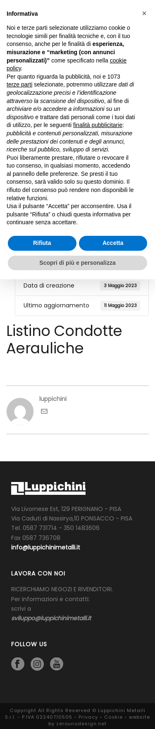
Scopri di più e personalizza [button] (77, 262)
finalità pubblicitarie (97, 125)
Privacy (88, 717)
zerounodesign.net (81, 723)
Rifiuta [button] (42, 243)
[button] (144, 13)
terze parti (19, 84)
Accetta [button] (113, 243)
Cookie (113, 717)
